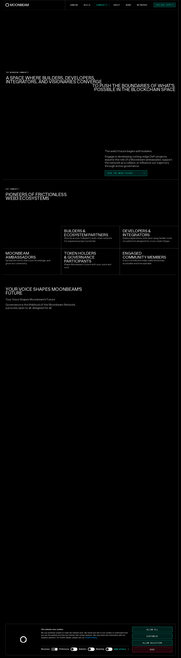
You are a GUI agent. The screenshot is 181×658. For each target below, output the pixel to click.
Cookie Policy (91, 638)
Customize (152, 636)
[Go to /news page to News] (128, 5)
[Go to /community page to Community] (102, 5)
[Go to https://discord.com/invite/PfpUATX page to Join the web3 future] (126, 173)
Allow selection (152, 642)
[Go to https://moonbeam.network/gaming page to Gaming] (74, 5)
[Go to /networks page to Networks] (142, 5)
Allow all (152, 629)
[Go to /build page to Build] (87, 5)
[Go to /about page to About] (116, 5)
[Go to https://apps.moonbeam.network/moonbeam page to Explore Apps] (164, 5)
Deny (152, 649)
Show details (120, 649)
